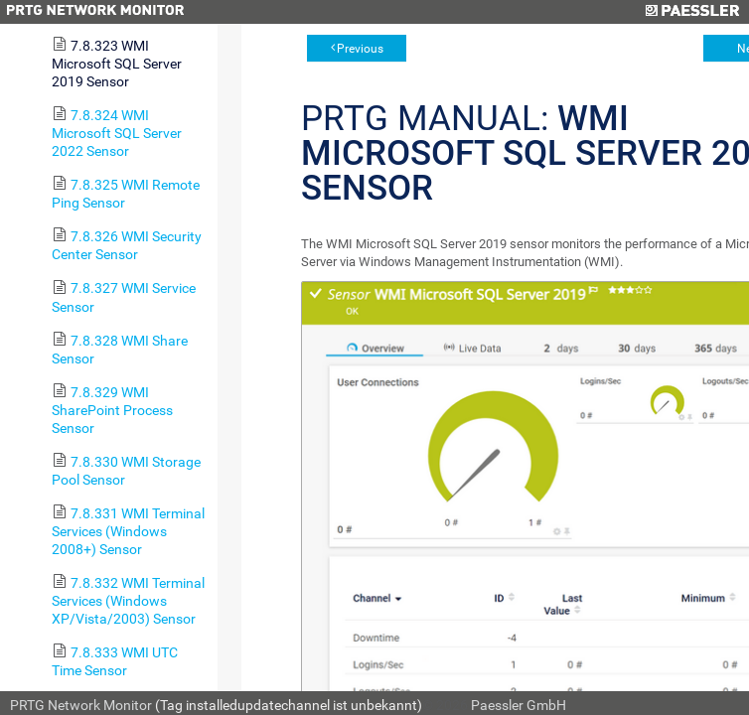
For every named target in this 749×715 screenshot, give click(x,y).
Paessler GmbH (518, 705)
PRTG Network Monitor (81, 705)
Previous (360, 49)
